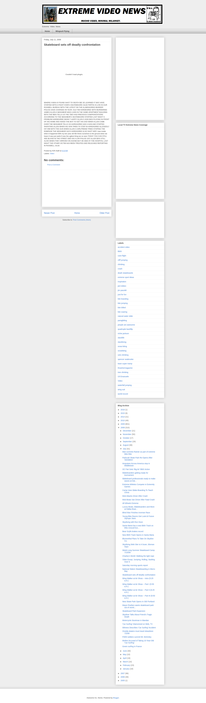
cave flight (122, 256)
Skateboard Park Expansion (133, 611)
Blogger (116, 698)
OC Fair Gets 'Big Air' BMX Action (136, 469)
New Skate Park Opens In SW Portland (138, 601)
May (125, 654)
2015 (123, 413)
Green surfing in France (132, 646)
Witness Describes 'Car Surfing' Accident (139, 628)
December (127, 431)
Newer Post (49, 213)
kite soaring (122, 312)
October (126, 438)
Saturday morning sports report (135, 565)
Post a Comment (53, 165)
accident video (124, 247)
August (126, 445)
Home (47, 31)
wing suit (121, 389)
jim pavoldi (122, 290)
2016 (123, 410)
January (126, 669)
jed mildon (122, 286)
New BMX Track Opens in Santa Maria (138, 535)
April (125, 658)
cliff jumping (123, 260)
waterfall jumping (125, 385)
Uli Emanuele (123, 376)
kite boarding (123, 299)
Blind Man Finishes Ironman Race (136, 513)
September (127, 441)
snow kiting (122, 346)
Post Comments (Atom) (82, 220)
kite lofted (122, 307)
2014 (123, 417)
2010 (123, 420)
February (127, 665)
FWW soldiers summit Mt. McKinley (136, 637)
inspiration (122, 282)
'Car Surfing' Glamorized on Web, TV (137, 624)
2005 (123, 680)
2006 (123, 677)
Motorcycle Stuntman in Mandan (135, 620)
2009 (123, 424)
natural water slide (125, 316)
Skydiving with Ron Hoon (132, 522)
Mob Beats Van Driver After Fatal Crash (138, 500)
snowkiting (122, 351)
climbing (121, 264)
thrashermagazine (125, 368)
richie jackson (123, 333)
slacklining (122, 342)
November (127, 434)
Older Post (104, 213)
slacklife (121, 338)
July (125, 449)
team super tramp (125, 364)
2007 (123, 673)
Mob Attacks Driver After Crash (134, 496)
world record (123, 394)
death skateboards (125, 273)
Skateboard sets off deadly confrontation (138, 575)
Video (52, 153)
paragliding (122, 320)
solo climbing (123, 355)
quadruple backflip (125, 329)
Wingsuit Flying (62, 31)
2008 (123, 428)
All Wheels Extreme (130, 503)
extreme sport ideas (126, 277)
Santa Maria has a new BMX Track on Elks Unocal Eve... (137, 527)
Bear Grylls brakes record (132, 531)
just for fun (122, 294)
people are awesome (126, 325)
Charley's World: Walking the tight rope (138, 556)
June (125, 651)
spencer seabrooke (126, 359)
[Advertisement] (76, 188)
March (126, 662)
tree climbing (123, 372)
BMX (120, 251)
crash (120, 269)
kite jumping (123, 303)
